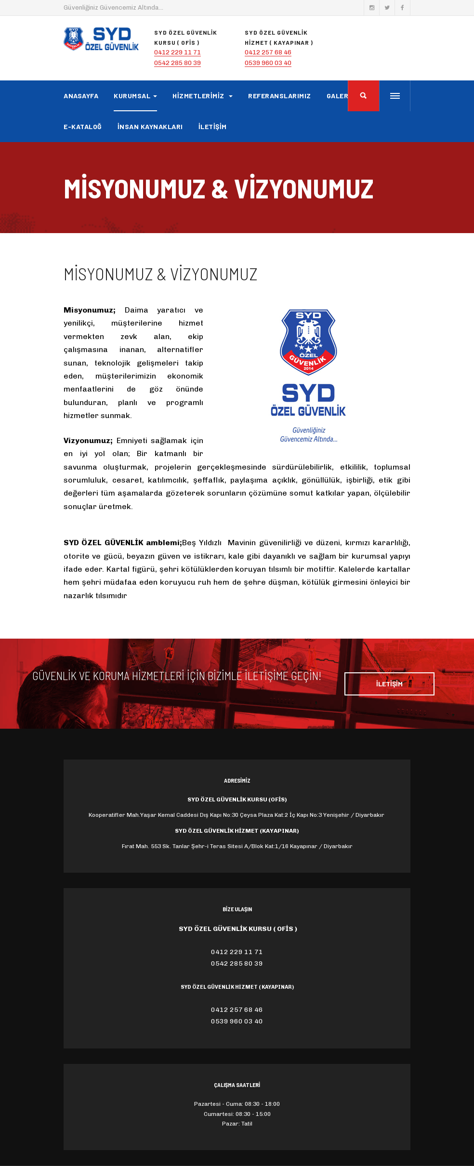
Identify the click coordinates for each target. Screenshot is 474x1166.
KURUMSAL (135, 96)
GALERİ (339, 96)
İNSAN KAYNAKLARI (150, 126)
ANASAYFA (81, 96)
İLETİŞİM (212, 126)
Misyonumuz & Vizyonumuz (161, 273)
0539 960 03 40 (268, 62)
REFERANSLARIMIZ (279, 96)
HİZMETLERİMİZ (202, 96)
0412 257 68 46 (268, 52)
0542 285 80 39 (177, 62)
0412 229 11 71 (177, 52)
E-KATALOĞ (83, 126)
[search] (363, 95)
